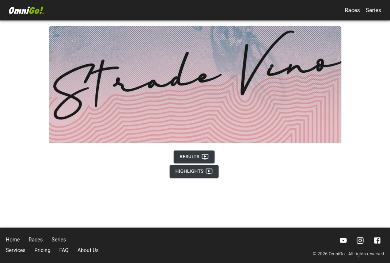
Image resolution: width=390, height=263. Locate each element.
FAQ (64, 250)
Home (13, 240)
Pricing (42, 250)
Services (16, 250)
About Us (88, 250)
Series (373, 10)
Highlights (194, 171)
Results (193, 156)
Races (352, 10)
